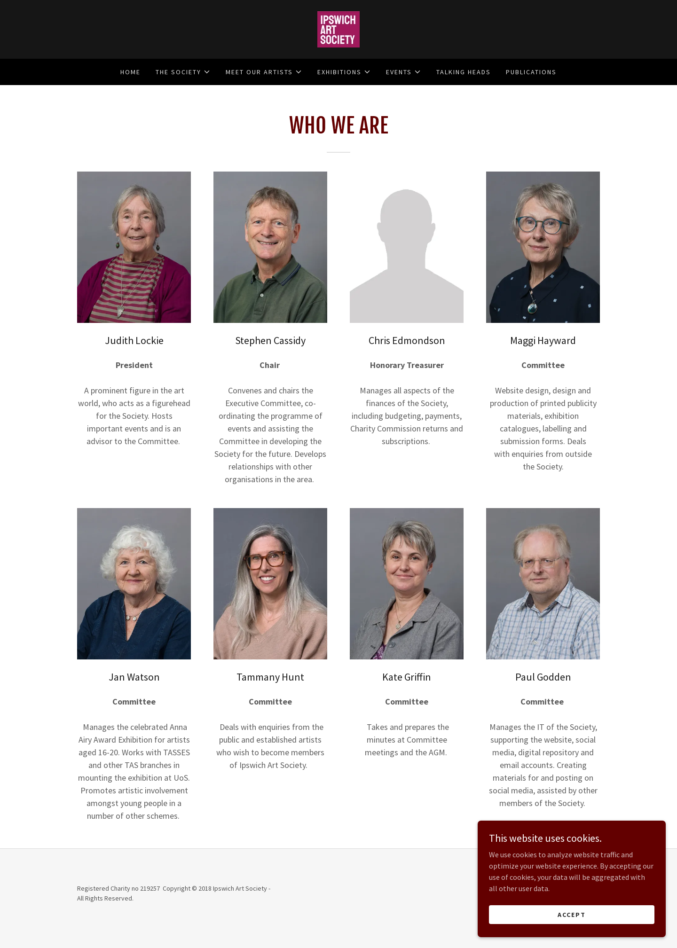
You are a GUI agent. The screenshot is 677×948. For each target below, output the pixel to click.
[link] (338, 28)
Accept (572, 914)
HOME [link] (130, 72)
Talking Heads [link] (463, 72)
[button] (183, 72)
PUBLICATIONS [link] (531, 72)
